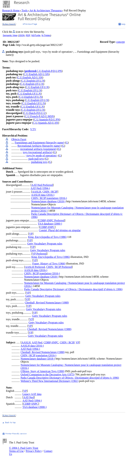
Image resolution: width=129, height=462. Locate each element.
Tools (24, 10)
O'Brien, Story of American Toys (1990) (42, 371)
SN (47, 74)
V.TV (33, 129)
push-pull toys (36, 158)
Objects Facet (18, 139)
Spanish (42, 122)
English (33, 74)
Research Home (11, 10)
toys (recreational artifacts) (37, 152)
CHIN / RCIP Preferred (59, 267)
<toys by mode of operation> (41, 155)
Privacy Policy (34, 451)
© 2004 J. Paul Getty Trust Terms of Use (23, 449)
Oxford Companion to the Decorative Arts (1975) (47, 374)
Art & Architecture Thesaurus (45, 10)
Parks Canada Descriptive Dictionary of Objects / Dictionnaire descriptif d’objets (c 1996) (73, 289)
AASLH (36, 191)
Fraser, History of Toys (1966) (48, 263)
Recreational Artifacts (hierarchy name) (39, 145)
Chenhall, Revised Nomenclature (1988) (47, 302)
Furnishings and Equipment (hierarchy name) (39, 142)
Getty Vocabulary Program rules (44, 243)
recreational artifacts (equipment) (38, 149)
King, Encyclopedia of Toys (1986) (47, 237)
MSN (51, 116)
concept (120, 41)
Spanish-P (44, 119)
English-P (47, 71)
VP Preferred (39, 253)
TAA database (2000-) (50, 223)
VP (31, 233)
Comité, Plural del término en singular (59, 230)
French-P (35, 116)
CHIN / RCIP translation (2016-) (49, 198)
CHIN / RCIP (50, 191)
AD (40, 74)
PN (60, 71)
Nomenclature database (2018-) (48, 201)
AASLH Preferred (35, 267)
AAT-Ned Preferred (42, 185)
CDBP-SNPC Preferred (51, 220)
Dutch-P (33, 113)
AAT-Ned (37, 342)
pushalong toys (39, 162)
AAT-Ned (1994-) (40, 188)
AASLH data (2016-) (42, 194)
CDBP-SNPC (47, 227)
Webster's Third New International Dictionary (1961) (49, 381)
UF (37, 80)
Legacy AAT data (32, 394)
